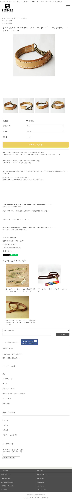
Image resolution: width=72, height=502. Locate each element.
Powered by (36, 497)
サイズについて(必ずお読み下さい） (13, 354)
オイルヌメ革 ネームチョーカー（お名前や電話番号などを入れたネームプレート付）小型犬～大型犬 (20, 322)
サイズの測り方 (12, 229)
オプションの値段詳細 (9, 237)
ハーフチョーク (11, 18)
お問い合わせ (40, 470)
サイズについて (40, 478)
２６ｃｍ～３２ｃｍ (22, 18)
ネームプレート (13, 219)
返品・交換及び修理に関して (11, 358)
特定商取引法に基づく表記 (7, 486)
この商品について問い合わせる (12, 247)
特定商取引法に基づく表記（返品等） (14, 241)
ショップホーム (4, 470)
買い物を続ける (7, 251)
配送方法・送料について (42, 474)
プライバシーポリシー (42, 489)
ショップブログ (40, 482)
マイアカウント (40, 486)
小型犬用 (10, 20)
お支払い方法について (6, 474)
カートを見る (4, 489)
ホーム (3, 18)
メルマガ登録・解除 (5, 478)
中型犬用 (10, 23)
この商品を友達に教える (10, 244)
